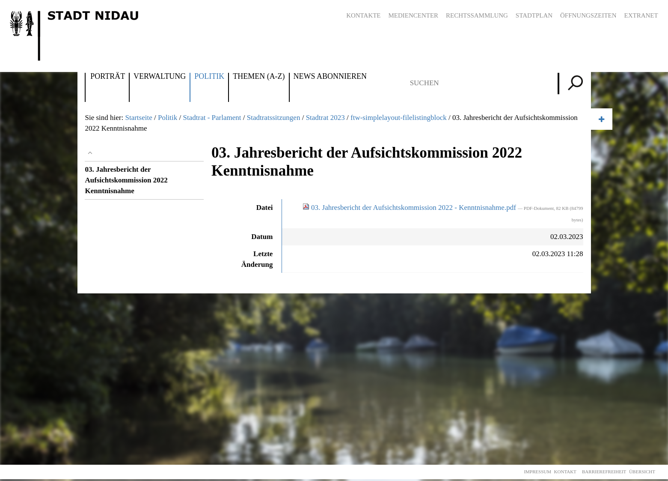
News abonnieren (330, 77)
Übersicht (642, 471)
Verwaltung (160, 77)
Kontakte (363, 15)
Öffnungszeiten (588, 15)
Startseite (138, 118)
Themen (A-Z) (259, 77)
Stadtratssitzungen (273, 118)
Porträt (107, 77)
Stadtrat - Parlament (212, 118)
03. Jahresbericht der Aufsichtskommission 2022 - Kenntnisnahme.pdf (410, 207)
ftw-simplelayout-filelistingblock (398, 118)
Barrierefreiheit (604, 471)
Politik (209, 77)
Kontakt (565, 471)
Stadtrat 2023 (325, 118)
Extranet (641, 15)
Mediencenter (414, 15)
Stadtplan (534, 15)
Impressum (537, 471)
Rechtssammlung (477, 15)
